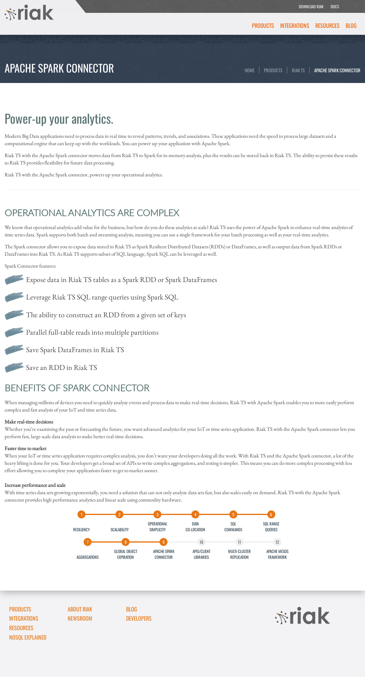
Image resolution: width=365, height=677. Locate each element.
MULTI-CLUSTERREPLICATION (239, 554)
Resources (327, 25)
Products (263, 25)
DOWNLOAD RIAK (311, 6)
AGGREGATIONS (88, 554)
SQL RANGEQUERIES (271, 526)
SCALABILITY (120, 526)
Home (249, 70)
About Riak (80, 609)
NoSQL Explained (27, 637)
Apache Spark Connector (337, 70)
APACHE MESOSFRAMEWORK (277, 554)
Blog (351, 25)
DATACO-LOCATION (195, 526)
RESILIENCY (81, 526)
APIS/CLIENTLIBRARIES (201, 554)
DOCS (335, 6)
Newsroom (80, 618)
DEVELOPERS (139, 618)
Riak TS (298, 70)
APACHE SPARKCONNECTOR (163, 554)
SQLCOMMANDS (233, 526)
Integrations (294, 25)
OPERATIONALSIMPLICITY (157, 526)
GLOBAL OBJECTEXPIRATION (125, 554)
